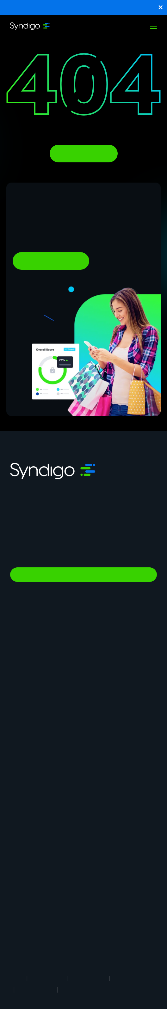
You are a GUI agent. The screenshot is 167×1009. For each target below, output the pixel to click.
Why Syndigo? (99, 821)
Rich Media (95, 654)
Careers (18, 832)
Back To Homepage (84, 153)
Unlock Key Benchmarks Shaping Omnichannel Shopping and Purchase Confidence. (84, 7)
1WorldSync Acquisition (34, 944)
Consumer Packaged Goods (114, 777)
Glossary (93, 932)
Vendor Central (100, 665)
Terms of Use (47, 978)
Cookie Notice (131, 978)
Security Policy (35, 989)
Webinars (94, 921)
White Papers (24, 932)
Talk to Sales (83, 574)
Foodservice (23, 754)
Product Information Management (120, 639)
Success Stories (27, 921)
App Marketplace (28, 843)
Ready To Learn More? (51, 260)
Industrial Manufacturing (35, 788)
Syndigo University (103, 832)
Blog (89, 898)
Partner (92, 843)
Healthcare (95, 766)
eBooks (18, 910)
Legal (16, 978)
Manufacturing (99, 743)
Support (19, 866)
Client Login (96, 866)
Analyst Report (25, 898)
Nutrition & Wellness (105, 699)
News (16, 855)
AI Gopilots (96, 688)
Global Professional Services (114, 711)
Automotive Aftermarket (110, 754)
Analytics (19, 677)
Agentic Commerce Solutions (115, 677)
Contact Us (96, 855)
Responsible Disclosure (89, 989)
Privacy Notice (88, 978)
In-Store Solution (27, 711)
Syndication (22, 654)
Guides (92, 910)
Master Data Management (37, 639)
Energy (17, 777)
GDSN (16, 665)
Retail (16, 743)
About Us (20, 821)
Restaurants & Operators (36, 766)
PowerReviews (25, 688)
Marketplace (23, 699)
